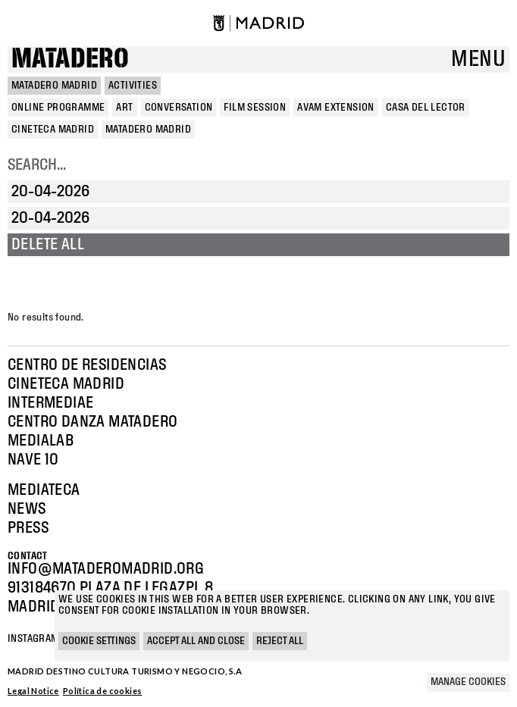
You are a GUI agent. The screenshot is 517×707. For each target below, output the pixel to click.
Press (28, 528)
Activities (132, 85)
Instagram (33, 638)
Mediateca (44, 490)
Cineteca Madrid (66, 384)
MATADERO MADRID (54, 85)
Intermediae (50, 403)
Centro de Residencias (87, 365)
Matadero (70, 59)
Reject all (279, 641)
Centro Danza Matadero (92, 422)
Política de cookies (103, 691)
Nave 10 (33, 460)
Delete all (47, 244)
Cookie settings (99, 641)
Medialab (41, 441)
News (27, 509)
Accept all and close (196, 641)
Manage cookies (468, 682)
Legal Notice (33, 691)
